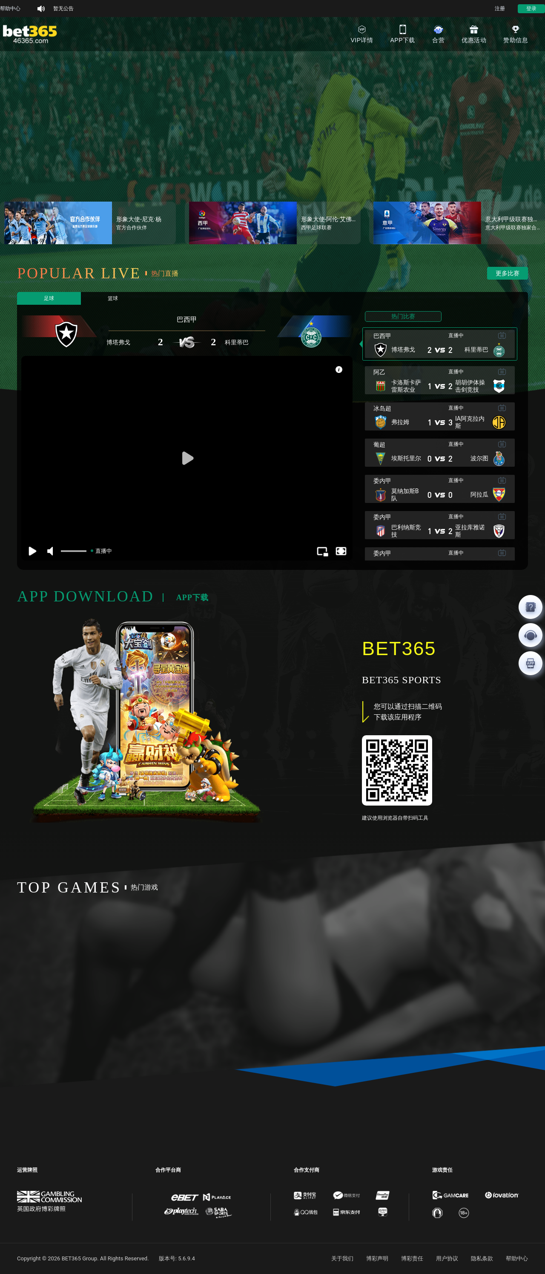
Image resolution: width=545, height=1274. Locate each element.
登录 (531, 9)
